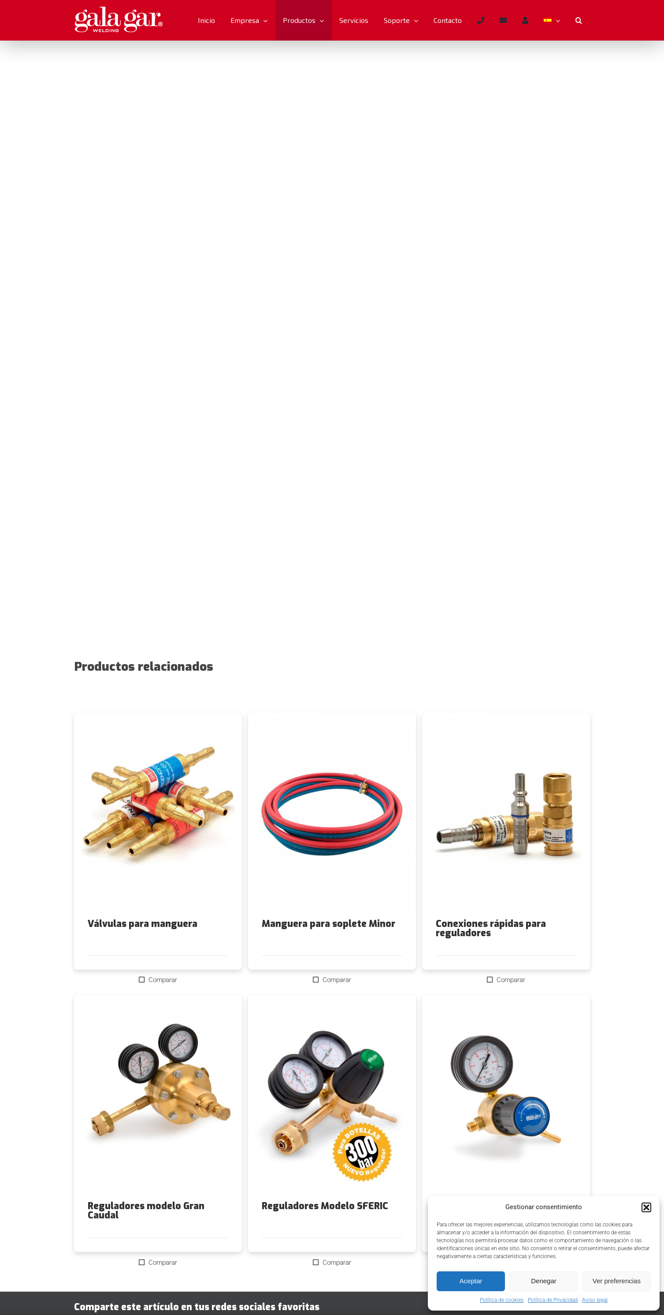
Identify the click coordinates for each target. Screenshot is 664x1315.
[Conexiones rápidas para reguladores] (506, 815)
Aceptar (471, 1281)
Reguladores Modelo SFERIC (325, 1206)
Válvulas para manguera (142, 924)
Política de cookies (501, 1300)
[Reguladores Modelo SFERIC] (332, 1098)
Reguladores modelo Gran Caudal (146, 1211)
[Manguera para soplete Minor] (332, 815)
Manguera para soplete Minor (328, 924)
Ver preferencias (617, 1281)
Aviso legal (595, 1300)
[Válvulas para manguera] (158, 815)
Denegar (543, 1281)
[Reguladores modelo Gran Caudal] (158, 1098)
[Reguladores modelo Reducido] (506, 1098)
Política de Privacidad (553, 1300)
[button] (646, 1207)
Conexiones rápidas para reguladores (491, 928)
